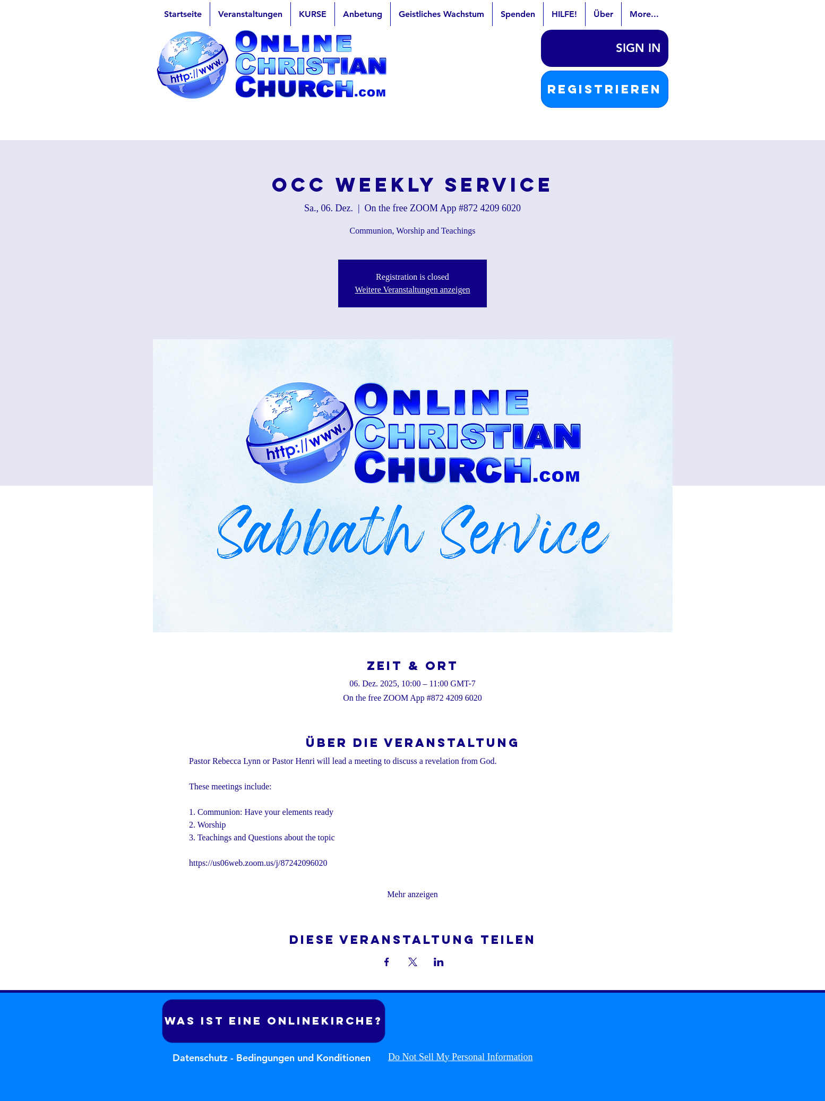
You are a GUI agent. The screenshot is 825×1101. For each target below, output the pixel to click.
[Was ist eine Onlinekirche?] (273, 1021)
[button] (604, 89)
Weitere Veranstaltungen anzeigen (412, 289)
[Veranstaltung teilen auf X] (413, 962)
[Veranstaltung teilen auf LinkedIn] (439, 962)
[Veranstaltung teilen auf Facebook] (387, 962)
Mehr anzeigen (412, 894)
